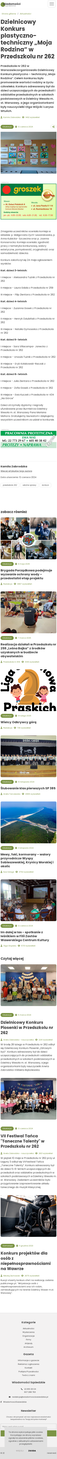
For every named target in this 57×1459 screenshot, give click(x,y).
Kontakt (28, 1367)
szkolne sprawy (29, 485)
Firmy (28, 1339)
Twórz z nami (28, 1375)
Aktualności (25, 13)
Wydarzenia (28, 1332)
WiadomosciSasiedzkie (15, 1401)
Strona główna (9, 13)
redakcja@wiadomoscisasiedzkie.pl (30, 1396)
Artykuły (28, 1343)
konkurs (45, 485)
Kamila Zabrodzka (12, 117)
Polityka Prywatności (29, 1371)
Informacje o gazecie (28, 1360)
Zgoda (32, 1450)
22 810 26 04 (30, 1389)
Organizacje (28, 1335)
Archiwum (28, 1347)
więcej (20, 1450)
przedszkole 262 (10, 485)
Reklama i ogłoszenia (28, 1364)
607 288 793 (30, 1392)
